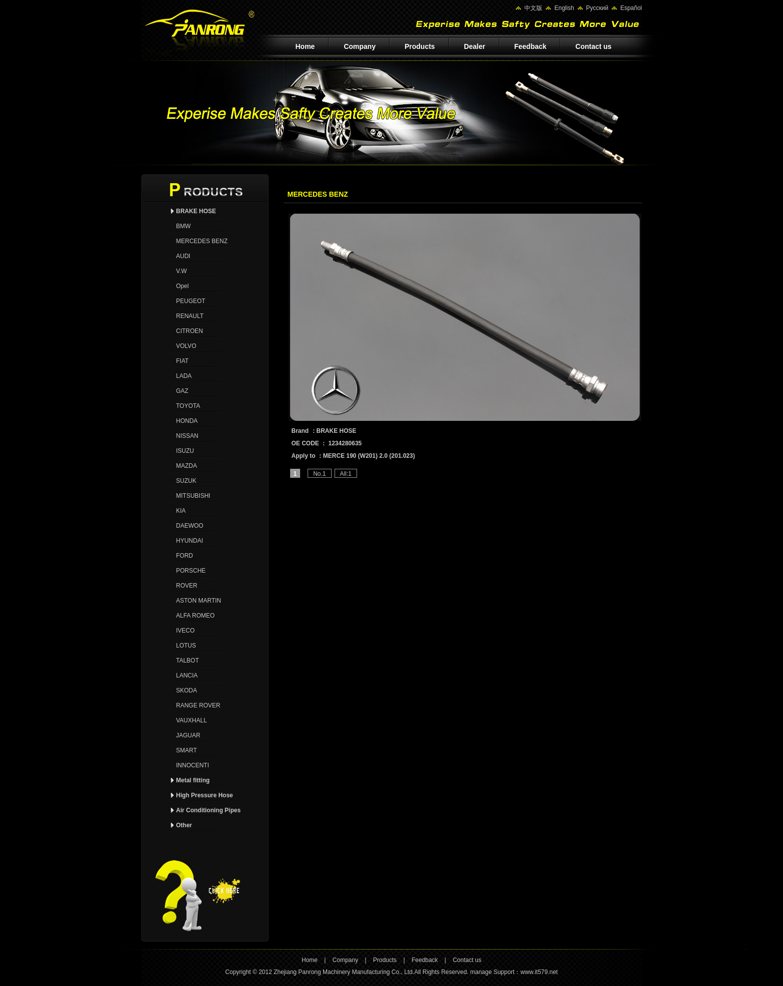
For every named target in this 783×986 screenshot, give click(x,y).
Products (419, 46)
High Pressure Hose (204, 795)
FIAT (182, 360)
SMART (186, 750)
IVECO (185, 630)
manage (480, 972)
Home (305, 46)
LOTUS (186, 645)
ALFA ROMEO (195, 615)
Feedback (530, 46)
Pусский (597, 7)
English (564, 7)
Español (631, 7)
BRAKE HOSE (196, 211)
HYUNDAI (189, 540)
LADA (184, 375)
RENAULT (190, 316)
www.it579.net (539, 972)
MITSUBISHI (193, 495)
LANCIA (187, 675)
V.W (181, 271)
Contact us (593, 46)
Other (184, 825)
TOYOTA (188, 405)
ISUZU (185, 450)
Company (360, 46)
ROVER (187, 585)
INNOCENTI (192, 765)
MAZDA (186, 465)
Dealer (474, 46)
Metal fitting (193, 780)
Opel (182, 286)
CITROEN (189, 331)
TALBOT (187, 660)
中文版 (533, 7)
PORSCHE (191, 570)
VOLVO (186, 345)
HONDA (187, 420)
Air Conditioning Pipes (208, 810)
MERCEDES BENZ (202, 241)
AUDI (183, 256)
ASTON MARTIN (198, 600)
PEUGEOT (191, 301)
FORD (184, 555)
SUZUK (186, 480)
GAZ (182, 390)
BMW (183, 226)
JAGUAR (188, 735)
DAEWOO (190, 525)
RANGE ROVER (198, 705)
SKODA (186, 690)
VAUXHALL (191, 720)
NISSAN (187, 435)
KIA (181, 510)
